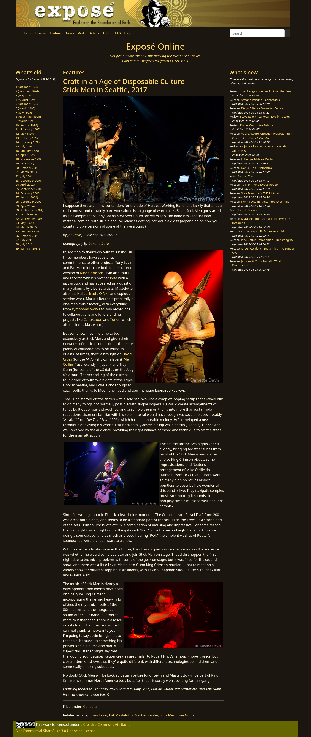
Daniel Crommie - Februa (256, 125)
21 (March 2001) (26, 172)
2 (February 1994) (27, 91)
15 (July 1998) (24, 146)
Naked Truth (87, 293)
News (70, 33)
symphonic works (86, 309)
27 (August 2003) (27, 197)
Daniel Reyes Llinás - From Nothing (264, 231)
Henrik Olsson (247, 210)
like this (193, 424)
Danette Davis (98, 243)
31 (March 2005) (26, 214)
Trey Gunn (185, 715)
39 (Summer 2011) (28, 248)
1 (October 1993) (27, 87)
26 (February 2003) (28, 193)
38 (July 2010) (24, 244)
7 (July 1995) (24, 112)
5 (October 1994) (27, 104)
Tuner (115, 319)
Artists (94, 33)
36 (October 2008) (27, 236)
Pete (113, 278)
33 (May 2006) (25, 223)
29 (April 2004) (25, 206)
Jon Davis (75, 234)
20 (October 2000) (27, 168)
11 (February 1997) (28, 129)
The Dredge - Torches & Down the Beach (267, 91)
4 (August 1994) (26, 100)
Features (56, 33)
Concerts (90, 706)
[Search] (257, 33)
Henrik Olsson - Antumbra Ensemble (265, 202)
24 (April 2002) (25, 185)
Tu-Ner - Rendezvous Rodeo (259, 185)
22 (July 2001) (24, 176)
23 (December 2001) (29, 180)
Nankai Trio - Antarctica (256, 168)
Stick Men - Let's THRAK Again (260, 193)
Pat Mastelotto (121, 715)
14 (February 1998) (28, 142)
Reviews (40, 33)
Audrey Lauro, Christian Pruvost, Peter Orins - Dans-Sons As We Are (262, 136)
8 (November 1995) (28, 117)
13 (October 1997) (27, 138)
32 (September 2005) (29, 219)
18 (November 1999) (29, 159)
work (47, 724)
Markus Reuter (146, 715)
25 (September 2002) (29, 189)
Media (81, 33)
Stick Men (167, 715)
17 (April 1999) (25, 155)
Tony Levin (98, 715)
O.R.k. (103, 293)
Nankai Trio (245, 176)
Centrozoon (92, 319)
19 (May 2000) (25, 163)
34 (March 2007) (26, 227)
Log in (128, 33)
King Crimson (91, 272)
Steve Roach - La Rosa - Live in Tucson (265, 117)
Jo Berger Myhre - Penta (257, 159)
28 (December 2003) (29, 202)
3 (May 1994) (24, 95)
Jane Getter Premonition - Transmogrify (267, 240)
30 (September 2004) (29, 210)
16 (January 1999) (27, 151)
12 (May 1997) (25, 134)
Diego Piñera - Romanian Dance (262, 108)
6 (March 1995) (25, 108)
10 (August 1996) (27, 125)
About (107, 33)
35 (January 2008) (27, 231)
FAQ (118, 33)
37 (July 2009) (24, 240)
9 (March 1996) (25, 121)
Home (26, 33)
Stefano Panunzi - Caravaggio (260, 100)
